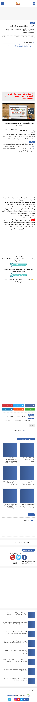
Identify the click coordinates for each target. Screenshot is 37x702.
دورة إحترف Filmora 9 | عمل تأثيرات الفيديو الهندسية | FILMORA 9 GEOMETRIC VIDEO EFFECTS (15, 652)
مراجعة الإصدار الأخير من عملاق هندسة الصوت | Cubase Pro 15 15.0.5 (18, 144)
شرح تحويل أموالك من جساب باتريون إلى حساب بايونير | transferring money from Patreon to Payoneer (10, 508)
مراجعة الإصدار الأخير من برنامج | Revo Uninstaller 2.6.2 (18, 148)
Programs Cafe (11, 695)
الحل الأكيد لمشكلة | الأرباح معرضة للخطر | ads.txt (28, 459)
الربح (32, 23)
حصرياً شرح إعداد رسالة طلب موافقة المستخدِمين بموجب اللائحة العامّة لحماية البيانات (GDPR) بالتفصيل (10, 461)
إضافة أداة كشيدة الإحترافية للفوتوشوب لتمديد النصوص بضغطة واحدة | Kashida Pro (18, 146)
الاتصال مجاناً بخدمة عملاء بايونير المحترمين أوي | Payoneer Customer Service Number (19, 45)
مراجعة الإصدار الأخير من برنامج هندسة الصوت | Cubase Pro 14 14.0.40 (18, 151)
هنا (30, 542)
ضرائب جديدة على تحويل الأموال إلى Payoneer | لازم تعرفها (10, 482)
